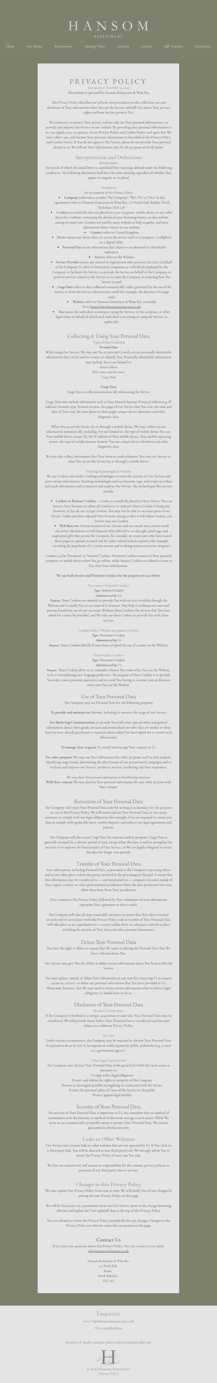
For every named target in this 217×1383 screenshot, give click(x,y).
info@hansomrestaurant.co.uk (113, 1321)
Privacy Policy (108, 1373)
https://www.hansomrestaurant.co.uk (115, 307)
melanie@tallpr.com (137, 1342)
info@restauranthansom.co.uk (108, 1251)
